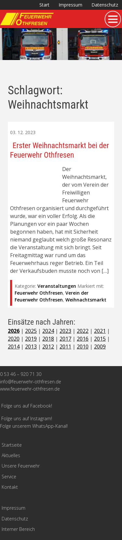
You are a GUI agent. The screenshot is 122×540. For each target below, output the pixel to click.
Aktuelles (11, 455)
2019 (31, 338)
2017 (65, 338)
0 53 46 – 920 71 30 (20, 374)
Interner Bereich (18, 529)
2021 (100, 330)
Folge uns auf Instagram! (26, 418)
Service (9, 476)
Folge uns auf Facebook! (26, 406)
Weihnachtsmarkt (85, 300)
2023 (65, 330)
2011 (65, 346)
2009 (100, 346)
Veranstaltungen (56, 286)
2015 (100, 338)
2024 (48, 330)
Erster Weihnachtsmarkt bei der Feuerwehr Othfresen (59, 150)
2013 (31, 346)
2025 (31, 330)
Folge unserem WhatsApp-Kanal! (34, 426)
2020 (14, 338)
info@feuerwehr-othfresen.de (30, 381)
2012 (48, 346)
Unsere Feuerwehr (21, 466)
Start (44, 5)
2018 (48, 338)
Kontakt (10, 487)
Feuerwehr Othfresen (39, 293)
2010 (82, 346)
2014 (14, 346)
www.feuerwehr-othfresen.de (30, 389)
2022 (82, 330)
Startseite (12, 445)
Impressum (70, 5)
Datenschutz (104, 5)
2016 (82, 338)
